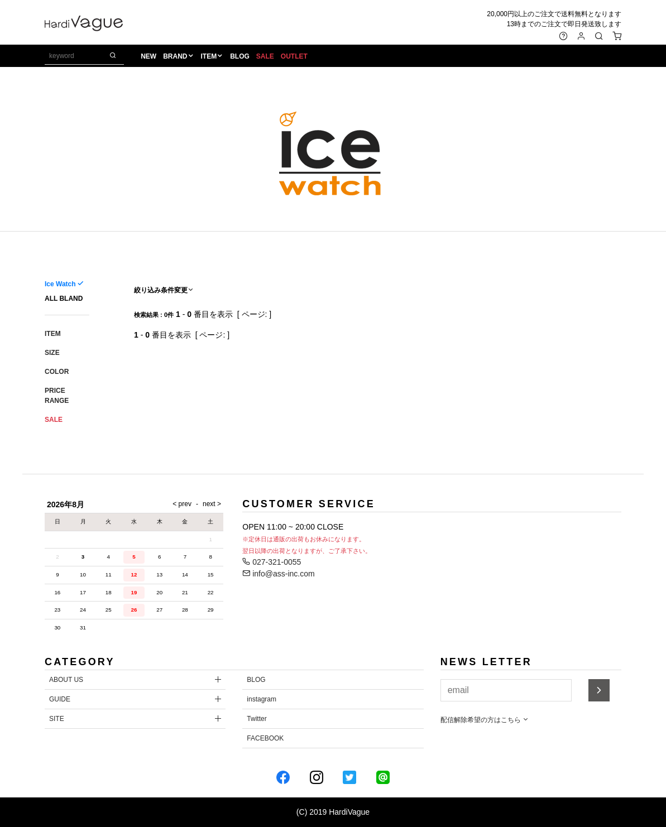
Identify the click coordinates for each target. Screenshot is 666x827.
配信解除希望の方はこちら (484, 720)
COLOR (57, 372)
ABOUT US (66, 680)
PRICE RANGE (57, 396)
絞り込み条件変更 (164, 290)
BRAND (175, 56)
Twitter (256, 719)
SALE (265, 56)
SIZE (52, 353)
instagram (261, 699)
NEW (148, 56)
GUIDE (59, 699)
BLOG (240, 56)
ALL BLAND (64, 298)
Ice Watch (60, 284)
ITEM (209, 56)
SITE (56, 719)
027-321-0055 (271, 561)
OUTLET (294, 56)
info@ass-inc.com (278, 573)
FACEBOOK (265, 738)
